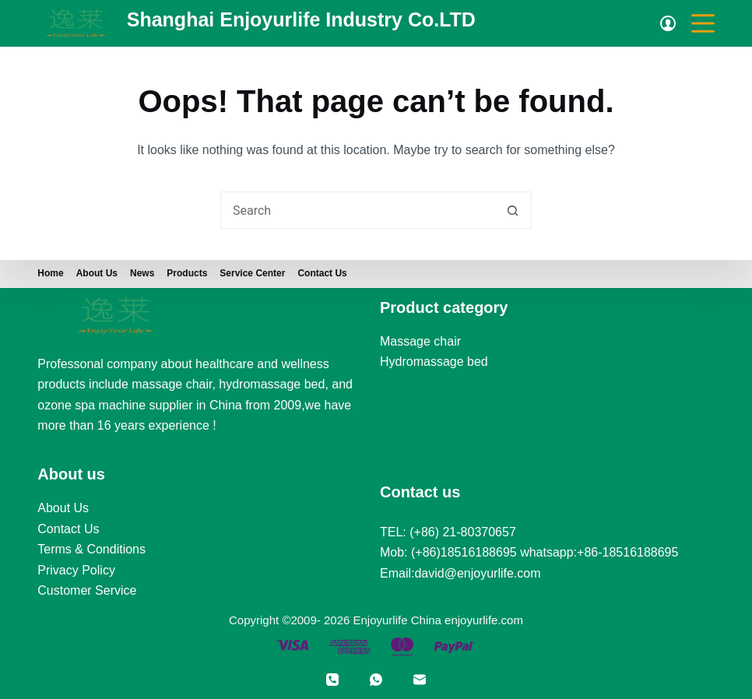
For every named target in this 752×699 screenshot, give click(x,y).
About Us (63, 508)
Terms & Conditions (91, 549)
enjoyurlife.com (484, 620)
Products (187, 273)
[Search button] (513, 210)
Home (50, 273)
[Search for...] (357, 210)
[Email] (419, 679)
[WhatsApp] (376, 679)
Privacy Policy (76, 570)
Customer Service (86, 590)
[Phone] (332, 679)
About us (97, 273)
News (142, 273)
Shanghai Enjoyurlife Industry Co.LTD (301, 19)
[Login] (668, 23)
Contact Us (321, 273)
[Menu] (703, 23)
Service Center (252, 273)
